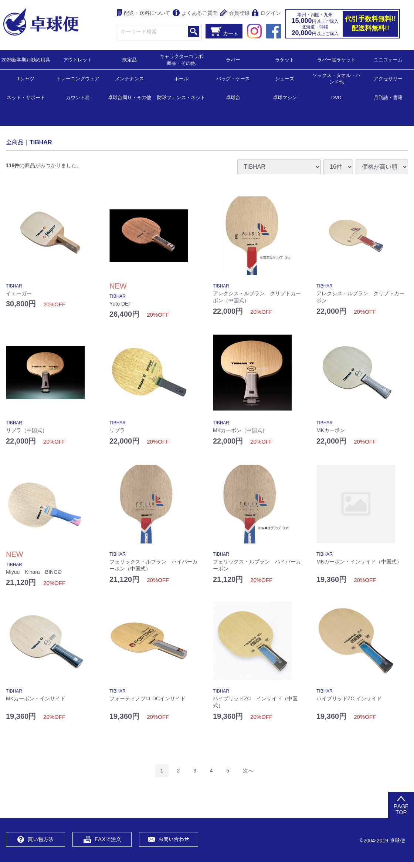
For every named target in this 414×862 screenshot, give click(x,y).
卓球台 (233, 97)
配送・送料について (144, 13)
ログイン (266, 13)
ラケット (284, 59)
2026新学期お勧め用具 (26, 59)
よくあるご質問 (195, 13)
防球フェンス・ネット (181, 97)
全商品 (15, 142)
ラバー (233, 59)
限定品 (129, 59)
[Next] (248, 770)
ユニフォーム (388, 59)
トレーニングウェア (77, 78)
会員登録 (235, 13)
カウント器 (78, 97)
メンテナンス (129, 78)
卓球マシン (285, 97)
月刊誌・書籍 (388, 97)
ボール (181, 78)
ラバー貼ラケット (336, 59)
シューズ (284, 78)
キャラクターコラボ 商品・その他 (183, 59)
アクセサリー (388, 78)
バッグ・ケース (233, 78)
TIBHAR (41, 142)
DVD (336, 97)
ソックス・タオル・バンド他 (336, 78)
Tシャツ (26, 78)
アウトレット (77, 59)
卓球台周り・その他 (129, 97)
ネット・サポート (26, 97)
